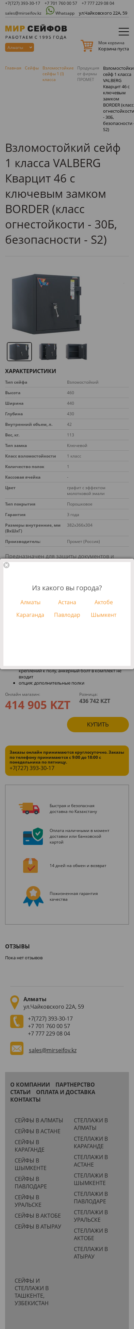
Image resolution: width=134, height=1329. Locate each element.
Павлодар (67, 615)
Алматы (30, 602)
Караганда (30, 615)
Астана (67, 602)
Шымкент (103, 615)
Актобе (104, 602)
